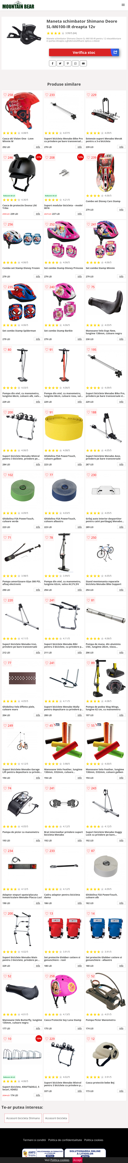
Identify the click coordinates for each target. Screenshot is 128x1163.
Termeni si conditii (34, 1140)
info (38, 146)
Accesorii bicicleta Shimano (23, 1118)
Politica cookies (93, 1140)
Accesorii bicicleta (56, 1118)
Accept (77, 1160)
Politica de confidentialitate (65, 1140)
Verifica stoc (96, 52)
